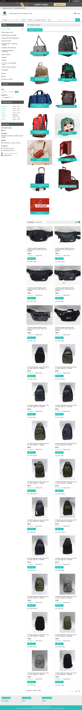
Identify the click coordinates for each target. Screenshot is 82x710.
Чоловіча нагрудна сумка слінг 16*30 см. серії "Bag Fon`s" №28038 (65, 482)
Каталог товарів (13, 20)
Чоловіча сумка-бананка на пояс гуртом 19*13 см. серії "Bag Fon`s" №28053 (65, 289)
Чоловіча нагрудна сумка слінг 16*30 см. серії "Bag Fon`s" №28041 (65, 444)
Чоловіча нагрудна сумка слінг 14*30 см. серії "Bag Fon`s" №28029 (38, 635)
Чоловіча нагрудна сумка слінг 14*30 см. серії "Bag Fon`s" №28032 (38, 597)
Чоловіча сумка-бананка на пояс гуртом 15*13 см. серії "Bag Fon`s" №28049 (65, 329)
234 (77, 691)
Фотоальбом (5, 701)
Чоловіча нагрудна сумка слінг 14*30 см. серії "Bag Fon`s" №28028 (65, 635)
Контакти (30, 20)
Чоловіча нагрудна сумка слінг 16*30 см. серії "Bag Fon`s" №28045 (65, 406)
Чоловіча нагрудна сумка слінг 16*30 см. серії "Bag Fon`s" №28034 (65, 559)
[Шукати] (77, 20)
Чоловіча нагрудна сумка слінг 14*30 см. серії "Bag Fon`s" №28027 (38, 673)
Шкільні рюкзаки (67, 79)
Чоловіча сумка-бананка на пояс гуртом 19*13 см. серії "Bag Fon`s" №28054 (37, 289)
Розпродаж (39, 213)
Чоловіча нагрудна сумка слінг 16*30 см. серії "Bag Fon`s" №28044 (38, 444)
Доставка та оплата (40, 20)
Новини (44, 701)
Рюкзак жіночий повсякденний (39, 79)
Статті (23, 701)
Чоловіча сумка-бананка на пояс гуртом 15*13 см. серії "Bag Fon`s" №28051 (37, 329)
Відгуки (3, 76)
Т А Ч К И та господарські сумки (39, 185)
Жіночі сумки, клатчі (40, 53)
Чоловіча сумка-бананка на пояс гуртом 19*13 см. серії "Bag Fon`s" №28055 (65, 250)
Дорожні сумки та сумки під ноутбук (39, 105)
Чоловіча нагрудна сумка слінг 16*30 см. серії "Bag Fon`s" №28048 (38, 367)
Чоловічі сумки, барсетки (67, 106)
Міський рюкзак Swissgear (67, 53)
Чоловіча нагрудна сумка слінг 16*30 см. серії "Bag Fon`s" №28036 (65, 520)
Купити (32, 258)
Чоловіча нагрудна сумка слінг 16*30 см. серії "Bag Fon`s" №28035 (38, 559)
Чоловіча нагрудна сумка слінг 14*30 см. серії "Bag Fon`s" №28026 (65, 673)
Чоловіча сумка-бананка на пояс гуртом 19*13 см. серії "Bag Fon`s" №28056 (37, 250)
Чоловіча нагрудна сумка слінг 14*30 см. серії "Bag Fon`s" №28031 (65, 597)
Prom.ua (49, 707)
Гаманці (67, 159)
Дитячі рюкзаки (67, 133)
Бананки (39, 159)
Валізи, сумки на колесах (67, 186)
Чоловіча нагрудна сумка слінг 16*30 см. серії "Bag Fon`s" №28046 (38, 406)
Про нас (23, 20)
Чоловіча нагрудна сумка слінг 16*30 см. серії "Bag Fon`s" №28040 (38, 482)
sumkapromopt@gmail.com (10, 153)
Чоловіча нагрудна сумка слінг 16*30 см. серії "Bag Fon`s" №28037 (38, 520)
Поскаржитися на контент (45, 708)
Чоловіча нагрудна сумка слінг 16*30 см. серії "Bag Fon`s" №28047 (65, 367)
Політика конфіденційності (58, 708)
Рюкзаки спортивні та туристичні (39, 132)
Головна (4, 20)
